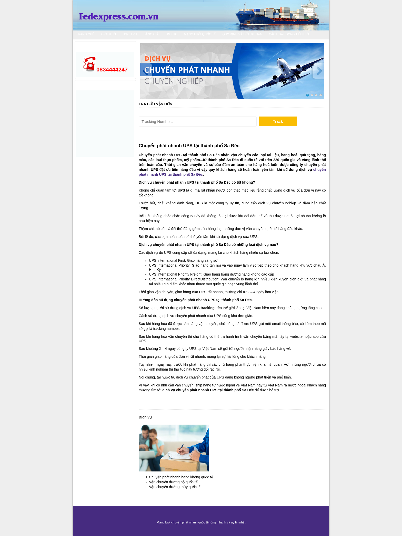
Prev (148, 71)
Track (278, 121)
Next (316, 71)
